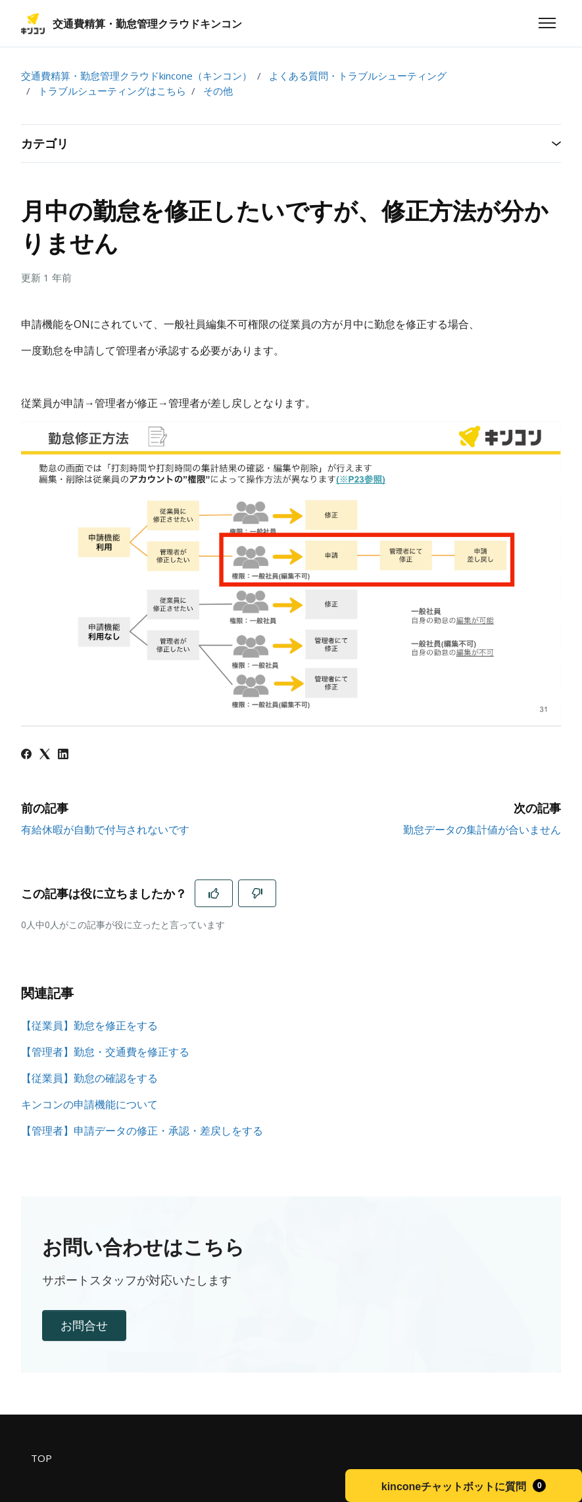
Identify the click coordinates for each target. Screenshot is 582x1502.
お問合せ (84, 1325)
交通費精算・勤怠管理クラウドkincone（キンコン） (136, 75)
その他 (218, 90)
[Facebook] (26, 755)
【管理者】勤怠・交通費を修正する (105, 1051)
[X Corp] (44, 755)
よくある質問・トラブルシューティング (358, 75)
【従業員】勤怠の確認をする (89, 1078)
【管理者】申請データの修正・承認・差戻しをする (142, 1130)
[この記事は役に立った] (214, 893)
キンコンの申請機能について (89, 1104)
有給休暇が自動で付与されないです (105, 829)
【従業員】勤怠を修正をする (89, 1025)
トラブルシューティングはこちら (112, 90)
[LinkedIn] (63, 755)
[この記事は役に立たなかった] (257, 893)
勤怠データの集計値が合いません (482, 829)
